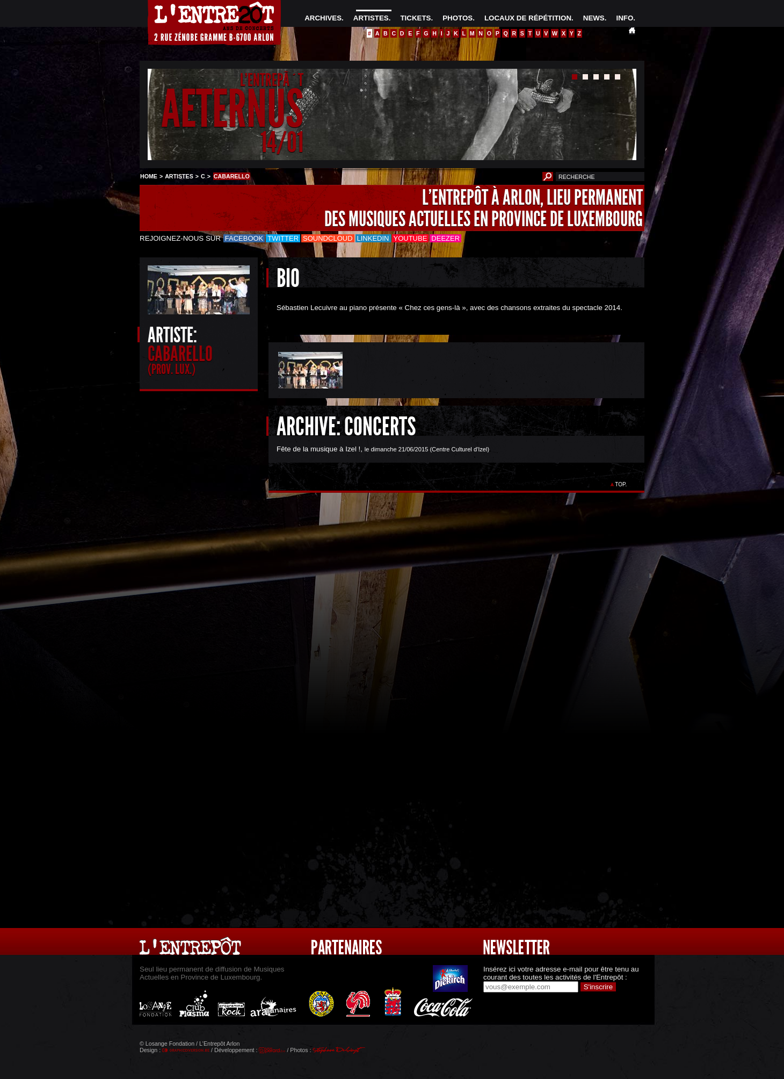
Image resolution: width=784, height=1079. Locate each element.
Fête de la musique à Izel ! (318, 449)
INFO (624, 18)
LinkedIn (373, 238)
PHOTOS (457, 18)
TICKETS (415, 18)
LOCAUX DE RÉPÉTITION (527, 18)
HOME (148, 176)
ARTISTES (371, 18)
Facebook (244, 238)
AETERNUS (232, 109)
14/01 (281, 142)
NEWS (594, 18)
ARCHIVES (323, 18)
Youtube (410, 238)
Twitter (283, 238)
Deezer (445, 238)
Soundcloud (327, 238)
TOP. (621, 484)
